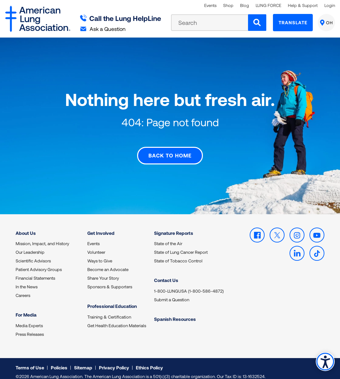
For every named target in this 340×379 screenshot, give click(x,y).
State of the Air (168, 236)
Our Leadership (30, 245)
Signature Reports (173, 226)
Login (329, 5)
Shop (228, 5)
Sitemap (83, 360)
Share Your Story (103, 271)
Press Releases (30, 327)
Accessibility (325, 361)
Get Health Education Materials (116, 318)
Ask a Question (103, 29)
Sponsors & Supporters (109, 280)
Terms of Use (30, 360)
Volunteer (96, 245)
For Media (26, 308)
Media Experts (29, 318)
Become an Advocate (107, 262)
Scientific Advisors (33, 254)
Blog (244, 5)
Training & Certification (109, 310)
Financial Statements (35, 271)
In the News (27, 280)
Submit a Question (171, 292)
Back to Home (170, 148)
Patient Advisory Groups (39, 262)
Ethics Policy (149, 360)
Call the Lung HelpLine (120, 18)
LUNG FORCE (268, 5)
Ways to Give (99, 254)
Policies (59, 360)
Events (210, 5)
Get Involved (101, 226)
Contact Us (166, 273)
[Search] (257, 22)
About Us (26, 226)
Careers (23, 288)
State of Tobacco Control (178, 254)
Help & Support (303, 5)
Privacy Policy (114, 360)
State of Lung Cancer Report (181, 245)
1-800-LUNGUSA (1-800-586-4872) (189, 284)
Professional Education (112, 299)
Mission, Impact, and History (42, 236)
